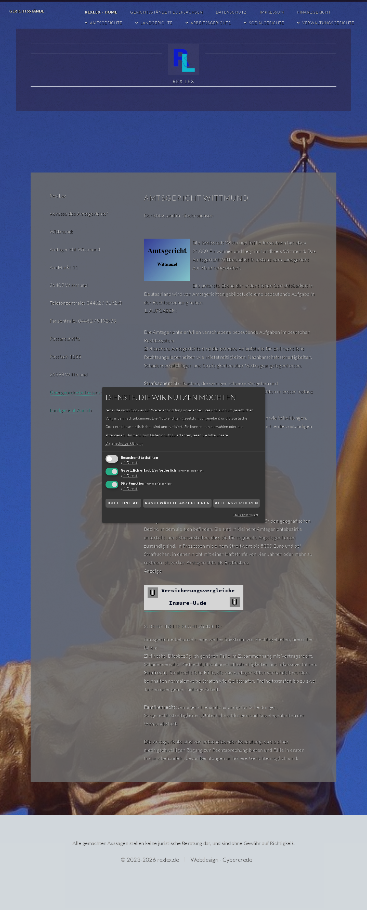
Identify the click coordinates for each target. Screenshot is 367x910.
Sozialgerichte (268, 22)
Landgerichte (159, 22)
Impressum (274, 12)
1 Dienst (130, 462)
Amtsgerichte (109, 22)
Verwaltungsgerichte (328, 22)
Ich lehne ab (123, 503)
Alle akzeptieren (236, 503)
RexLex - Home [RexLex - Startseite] (104, 12)
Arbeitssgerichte (212, 22)
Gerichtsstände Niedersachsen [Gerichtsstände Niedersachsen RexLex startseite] (169, 12)
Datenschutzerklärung (123, 443)
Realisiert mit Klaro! (246, 514)
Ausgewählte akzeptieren (177, 503)
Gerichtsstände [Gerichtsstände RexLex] (26, 11)
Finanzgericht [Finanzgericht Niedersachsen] (316, 12)
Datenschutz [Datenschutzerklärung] (234, 12)
